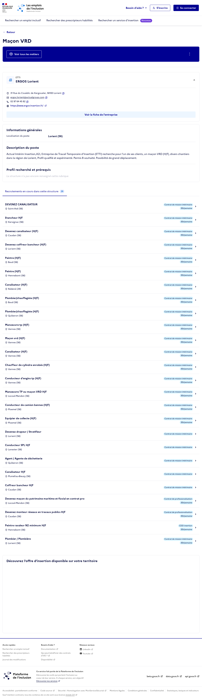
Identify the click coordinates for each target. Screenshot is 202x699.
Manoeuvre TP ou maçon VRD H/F (26, 392)
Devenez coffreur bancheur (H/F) (25, 244)
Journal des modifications (14, 659)
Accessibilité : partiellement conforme (20, 690)
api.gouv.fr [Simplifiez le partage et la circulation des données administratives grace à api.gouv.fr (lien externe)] (190, 676)
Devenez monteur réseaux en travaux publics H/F (35, 512)
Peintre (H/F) (13, 258)
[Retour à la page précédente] (10, 32)
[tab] (35, 191)
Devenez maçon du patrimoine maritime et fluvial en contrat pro (44, 498)
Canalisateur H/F (15, 472)
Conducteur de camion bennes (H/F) (27, 405)
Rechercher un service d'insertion (125, 20)
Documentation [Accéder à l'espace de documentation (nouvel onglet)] (48, 649)
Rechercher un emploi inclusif (23, 20)
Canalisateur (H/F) (16, 285)
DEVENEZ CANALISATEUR (21, 204)
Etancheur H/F (14, 218)
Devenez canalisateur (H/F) (21, 231)
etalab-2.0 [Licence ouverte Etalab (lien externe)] (70, 694)
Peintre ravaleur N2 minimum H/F (25, 525)
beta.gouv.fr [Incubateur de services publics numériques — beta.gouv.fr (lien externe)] (153, 676)
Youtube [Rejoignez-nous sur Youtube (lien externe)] (85, 653)
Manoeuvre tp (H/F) (17, 325)
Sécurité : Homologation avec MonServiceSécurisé (81, 690)
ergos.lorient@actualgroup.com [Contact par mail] (27, 97)
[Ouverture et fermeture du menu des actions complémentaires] (190, 54)
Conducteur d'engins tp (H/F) (23, 378)
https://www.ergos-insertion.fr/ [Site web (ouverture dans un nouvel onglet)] (27, 105)
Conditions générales (137, 690)
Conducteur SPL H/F (17, 445)
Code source (46, 690)
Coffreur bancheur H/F (19, 485)
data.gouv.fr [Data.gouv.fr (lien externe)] (172, 676)
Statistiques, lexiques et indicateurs (183, 690)
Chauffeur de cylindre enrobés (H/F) (27, 365)
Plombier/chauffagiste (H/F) (22, 298)
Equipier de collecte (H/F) (20, 418)
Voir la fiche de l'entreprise (101, 114)
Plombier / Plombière (18, 539)
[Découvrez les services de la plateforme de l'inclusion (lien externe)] (18, 675)
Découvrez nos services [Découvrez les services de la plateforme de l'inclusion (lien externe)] (46, 681)
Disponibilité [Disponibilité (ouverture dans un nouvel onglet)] (47, 659)
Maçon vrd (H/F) (15, 338)
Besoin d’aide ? (135, 8)
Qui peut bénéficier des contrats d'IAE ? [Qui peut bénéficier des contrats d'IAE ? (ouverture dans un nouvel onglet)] (56, 654)
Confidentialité (157, 690)
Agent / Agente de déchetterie (23, 458)
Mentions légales (117, 690)
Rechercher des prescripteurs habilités (69, 20)
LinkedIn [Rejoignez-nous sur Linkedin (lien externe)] (85, 649)
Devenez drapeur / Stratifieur (23, 432)
